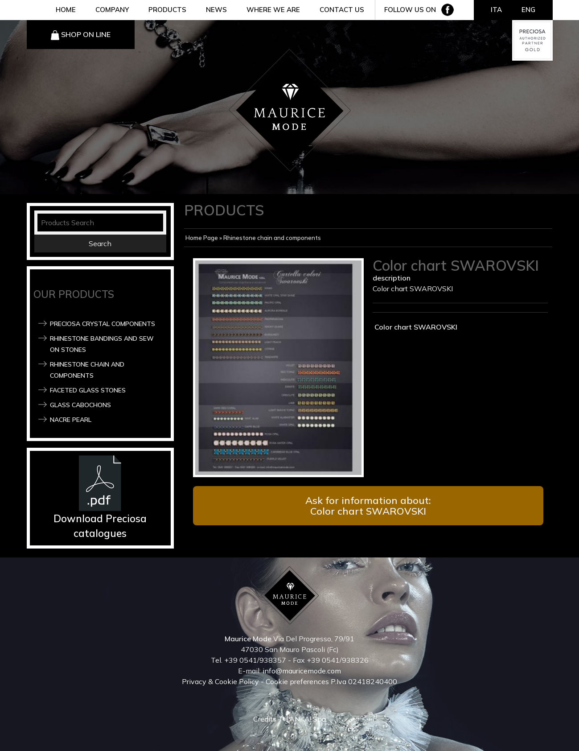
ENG (528, 9)
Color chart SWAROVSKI (415, 326)
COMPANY (112, 9)
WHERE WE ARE (273, 9)
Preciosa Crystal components (102, 324)
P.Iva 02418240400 (364, 681)
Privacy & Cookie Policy (220, 681)
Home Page (201, 237)
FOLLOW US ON (410, 9)
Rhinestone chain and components (272, 237)
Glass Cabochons (80, 405)
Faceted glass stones (88, 390)
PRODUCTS (167, 9)
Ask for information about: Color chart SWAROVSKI (368, 505)
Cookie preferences (297, 681)
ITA (496, 9)
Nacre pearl (70, 420)
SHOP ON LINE (86, 34)
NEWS (216, 9)
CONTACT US (342, 9)
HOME (66, 9)
